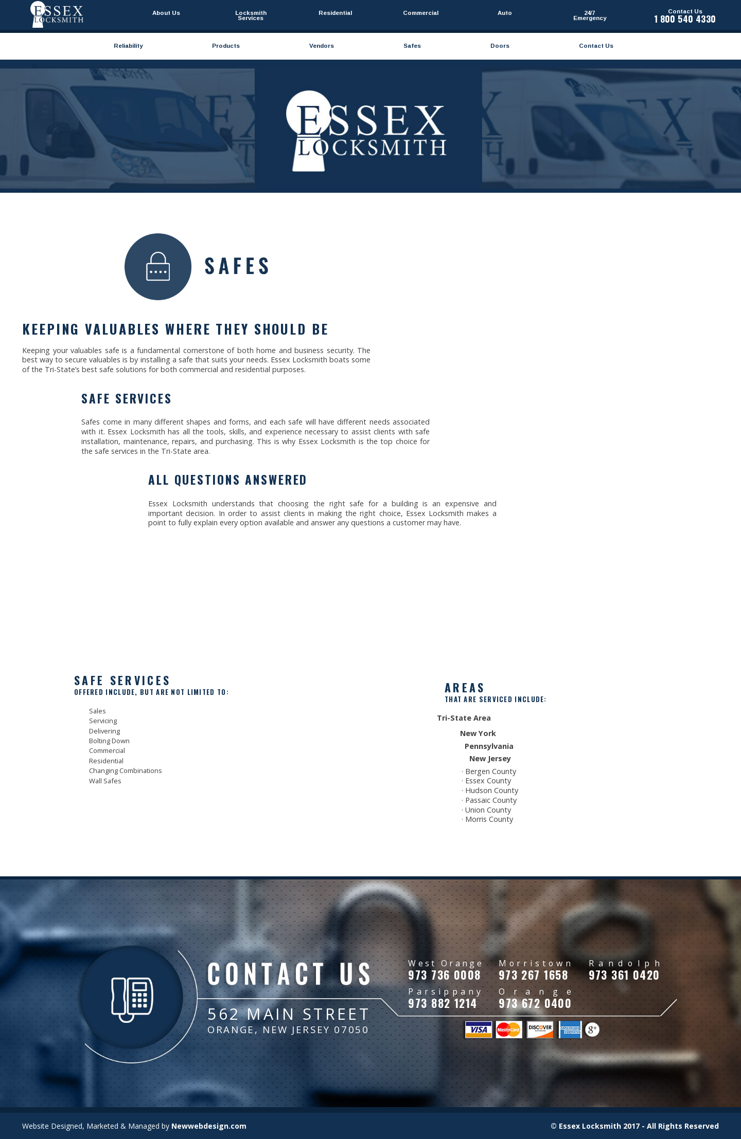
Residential (335, 12)
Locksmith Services (251, 15)
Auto (505, 12)
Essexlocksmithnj (57, 14)
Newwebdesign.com (208, 1126)
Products (226, 46)
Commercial (420, 12)
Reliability (128, 46)
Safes (412, 46)
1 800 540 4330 (685, 18)
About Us (166, 12)
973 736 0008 (444, 974)
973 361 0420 (624, 974)
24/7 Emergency (589, 15)
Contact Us (596, 46)
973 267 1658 (533, 974)
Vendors (321, 46)
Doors (499, 46)
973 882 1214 (442, 1003)
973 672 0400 (535, 1003)
